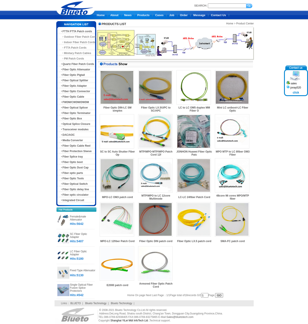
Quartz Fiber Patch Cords (77, 64)
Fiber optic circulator (74, 194)
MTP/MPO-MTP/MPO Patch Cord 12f (155, 153)
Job (171, 15)
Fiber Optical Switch (74, 183)
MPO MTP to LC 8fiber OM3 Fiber (233, 153)
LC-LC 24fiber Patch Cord (194, 197)
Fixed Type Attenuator (83, 270)
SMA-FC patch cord (233, 241)
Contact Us (218, 15)
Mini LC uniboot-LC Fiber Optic (232, 109)
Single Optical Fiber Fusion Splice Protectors (81, 287)
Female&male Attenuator (78, 218)
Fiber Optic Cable (72, 96)
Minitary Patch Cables (75, 53)
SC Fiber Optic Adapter (78, 235)
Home (101, 15)
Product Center (245, 23)
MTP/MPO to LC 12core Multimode (155, 197)
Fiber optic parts (71, 173)
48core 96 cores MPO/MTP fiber (232, 197)
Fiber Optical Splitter (74, 80)
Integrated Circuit (72, 200)
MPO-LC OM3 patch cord (117, 197)
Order (184, 15)
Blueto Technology (95, 303)
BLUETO (75, 303)
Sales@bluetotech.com (179, 317)
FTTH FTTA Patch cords (76, 31)
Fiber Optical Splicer (74, 107)
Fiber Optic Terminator (75, 113)
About (114, 15)
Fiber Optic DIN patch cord (155, 241)
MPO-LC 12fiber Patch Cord (117, 241)
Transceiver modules (74, 129)
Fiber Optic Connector (75, 91)
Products (143, 15)
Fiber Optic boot (71, 162)
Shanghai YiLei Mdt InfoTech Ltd (129, 320)
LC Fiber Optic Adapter (78, 253)
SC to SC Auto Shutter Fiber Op (117, 153)
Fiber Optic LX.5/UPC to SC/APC (156, 109)
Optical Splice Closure (75, 124)
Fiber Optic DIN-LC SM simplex (117, 109)
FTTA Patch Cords (73, 47)
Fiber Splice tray (71, 156)
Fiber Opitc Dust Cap (74, 167)
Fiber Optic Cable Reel (75, 145)
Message (199, 15)
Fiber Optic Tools (72, 178)
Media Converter (71, 140)
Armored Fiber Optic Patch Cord (156, 285)
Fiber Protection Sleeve (76, 151)
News (128, 15)
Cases (159, 15)
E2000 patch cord (117, 285)
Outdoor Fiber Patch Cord (78, 36)
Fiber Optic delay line (74, 189)
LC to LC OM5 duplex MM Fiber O (194, 109)
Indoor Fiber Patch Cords (78, 42)
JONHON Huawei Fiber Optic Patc (194, 153)
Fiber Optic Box (71, 118)
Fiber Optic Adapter (73, 85)
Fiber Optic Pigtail (72, 74)
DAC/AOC (67, 134)
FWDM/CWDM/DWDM (74, 102)
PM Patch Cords (72, 58)
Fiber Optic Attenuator (75, 69)
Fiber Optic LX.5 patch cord (194, 241)
